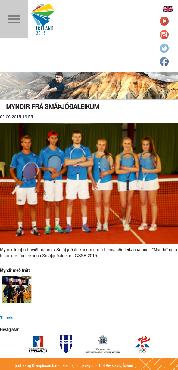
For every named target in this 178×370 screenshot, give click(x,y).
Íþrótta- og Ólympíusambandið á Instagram (164, 34)
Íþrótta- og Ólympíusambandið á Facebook (164, 61)
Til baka (7, 318)
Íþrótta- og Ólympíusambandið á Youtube (164, 21)
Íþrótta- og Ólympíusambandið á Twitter (164, 48)
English (168, 9)
